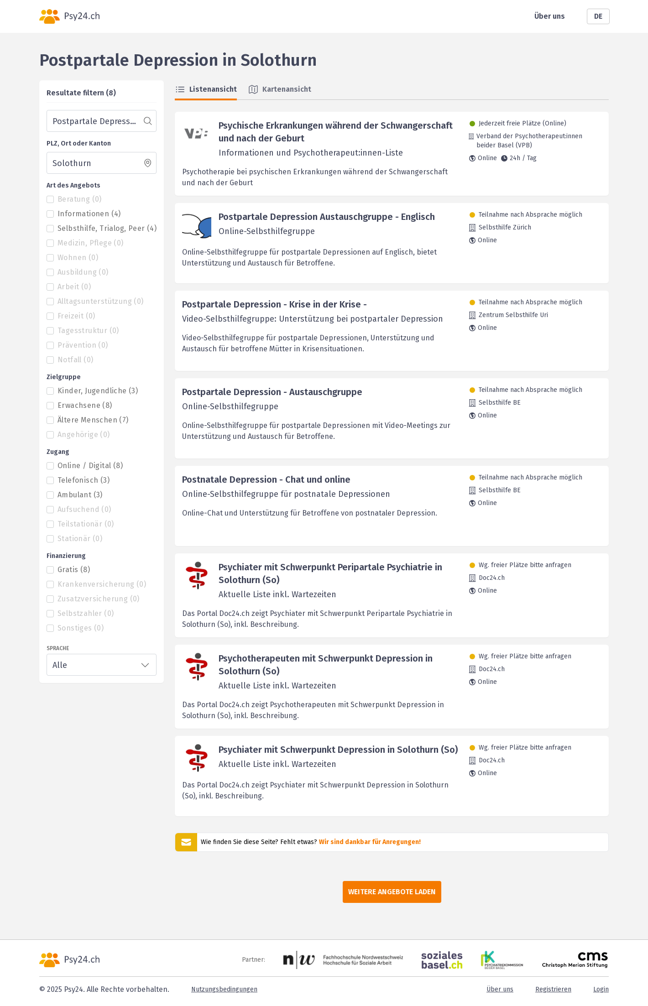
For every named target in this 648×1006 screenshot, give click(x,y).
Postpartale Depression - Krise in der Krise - (274, 304)
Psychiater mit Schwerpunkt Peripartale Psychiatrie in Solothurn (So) (330, 573)
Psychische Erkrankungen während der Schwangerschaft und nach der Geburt (336, 132)
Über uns (549, 16)
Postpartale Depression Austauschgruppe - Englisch (327, 216)
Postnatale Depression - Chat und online (266, 479)
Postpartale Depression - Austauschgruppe (272, 391)
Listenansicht (206, 89)
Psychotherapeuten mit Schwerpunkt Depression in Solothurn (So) (326, 665)
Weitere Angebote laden (392, 891)
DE (598, 16)
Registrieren (553, 989)
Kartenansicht (279, 89)
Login (601, 989)
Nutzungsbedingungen (224, 989)
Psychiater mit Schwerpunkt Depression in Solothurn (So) (338, 749)
